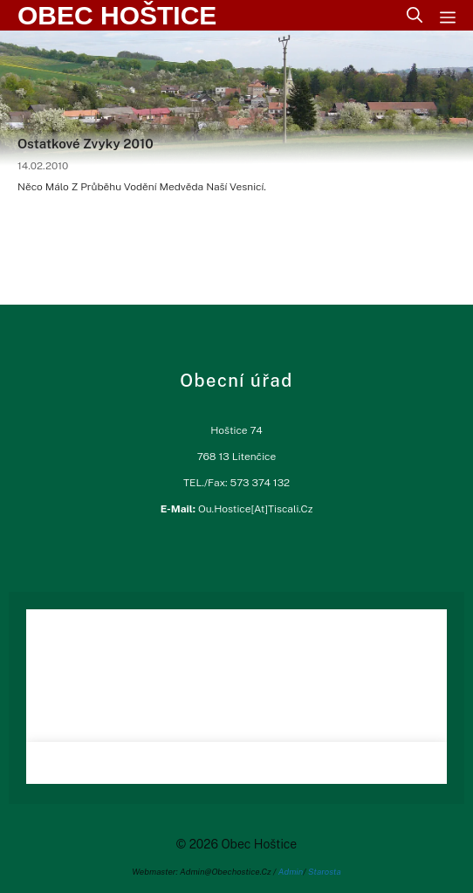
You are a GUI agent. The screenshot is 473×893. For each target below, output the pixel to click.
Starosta (324, 871)
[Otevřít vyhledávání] (414, 15)
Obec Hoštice (116, 15)
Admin (291, 871)
